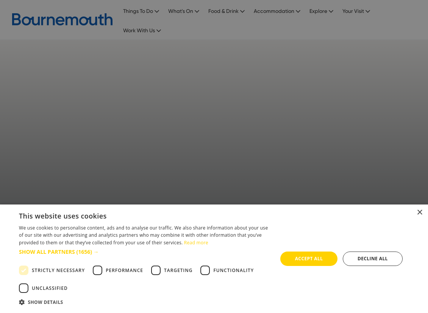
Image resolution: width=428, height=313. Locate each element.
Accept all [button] (309, 258)
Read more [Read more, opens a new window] (196, 242)
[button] (144, 252)
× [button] (419, 212)
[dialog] (214, 258)
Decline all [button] (373, 258)
